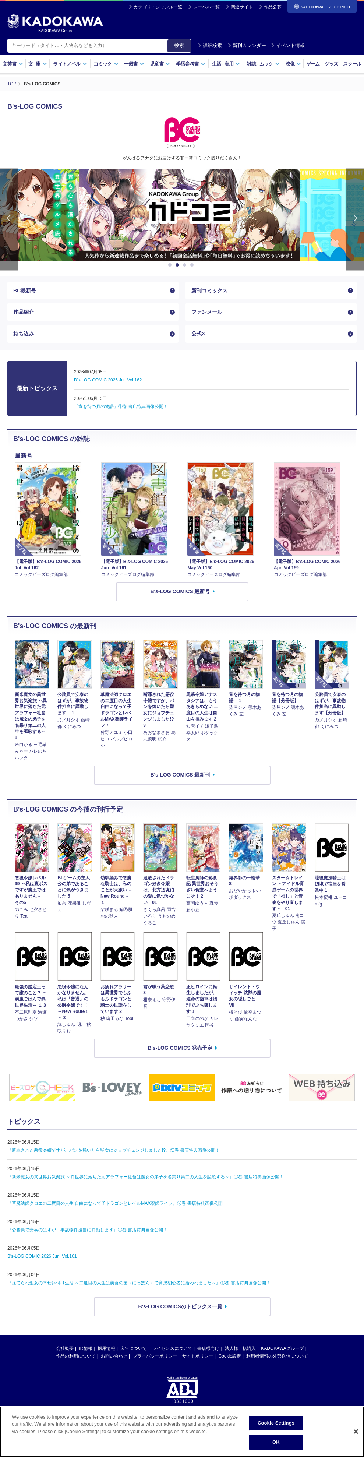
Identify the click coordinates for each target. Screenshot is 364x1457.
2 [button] (178, 265)
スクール (352, 64)
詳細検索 (210, 45)
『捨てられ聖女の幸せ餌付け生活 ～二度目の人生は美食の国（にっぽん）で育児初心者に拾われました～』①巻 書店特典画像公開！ (139, 1282)
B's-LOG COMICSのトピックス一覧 (180, 1306)
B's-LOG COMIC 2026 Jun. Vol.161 (42, 1256)
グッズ (331, 64)
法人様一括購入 (240, 1348)
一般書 (134, 64)
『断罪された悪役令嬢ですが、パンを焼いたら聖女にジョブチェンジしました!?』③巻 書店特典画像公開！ (113, 1150)
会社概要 (65, 1348)
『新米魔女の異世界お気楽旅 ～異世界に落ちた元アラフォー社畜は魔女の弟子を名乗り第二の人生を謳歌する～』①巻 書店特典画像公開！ (145, 1176)
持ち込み (23, 334)
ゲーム (313, 64)
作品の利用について (76, 1356)
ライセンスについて (172, 1348)
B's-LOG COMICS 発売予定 (180, 1048)
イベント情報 (288, 45)
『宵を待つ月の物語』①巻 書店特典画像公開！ (121, 406)
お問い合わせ (114, 1356)
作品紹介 (23, 312)
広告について (133, 1348)
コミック (105, 64)
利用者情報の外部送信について (277, 1356)
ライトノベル (70, 64)
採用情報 (106, 1348)
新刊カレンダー (246, 45)
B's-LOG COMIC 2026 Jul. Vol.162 (108, 380)
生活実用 (226, 64)
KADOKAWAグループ (282, 1348)
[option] (182, 215)
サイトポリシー (197, 1356)
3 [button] (186, 265)
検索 (179, 45)
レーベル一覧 (206, 7)
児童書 (160, 64)
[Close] (356, 1445)
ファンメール (206, 312)
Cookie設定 (230, 1356)
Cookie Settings (276, 1437)
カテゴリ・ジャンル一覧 (158, 7)
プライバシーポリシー (155, 1356)
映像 (293, 64)
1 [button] (171, 265)
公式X (198, 334)
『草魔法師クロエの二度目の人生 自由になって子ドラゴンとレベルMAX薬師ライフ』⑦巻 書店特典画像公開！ (117, 1203)
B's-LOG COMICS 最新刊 (180, 775)
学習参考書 (190, 64)
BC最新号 (24, 290)
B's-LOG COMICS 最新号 (180, 591)
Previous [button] (9, 220)
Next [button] (355, 220)
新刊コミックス (209, 290)
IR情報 (85, 1348)
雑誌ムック (263, 64)
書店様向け (208, 1348)
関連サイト (242, 7)
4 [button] (193, 265)
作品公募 (273, 7)
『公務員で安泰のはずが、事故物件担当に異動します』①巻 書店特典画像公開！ (87, 1229)
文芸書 (13, 64)
